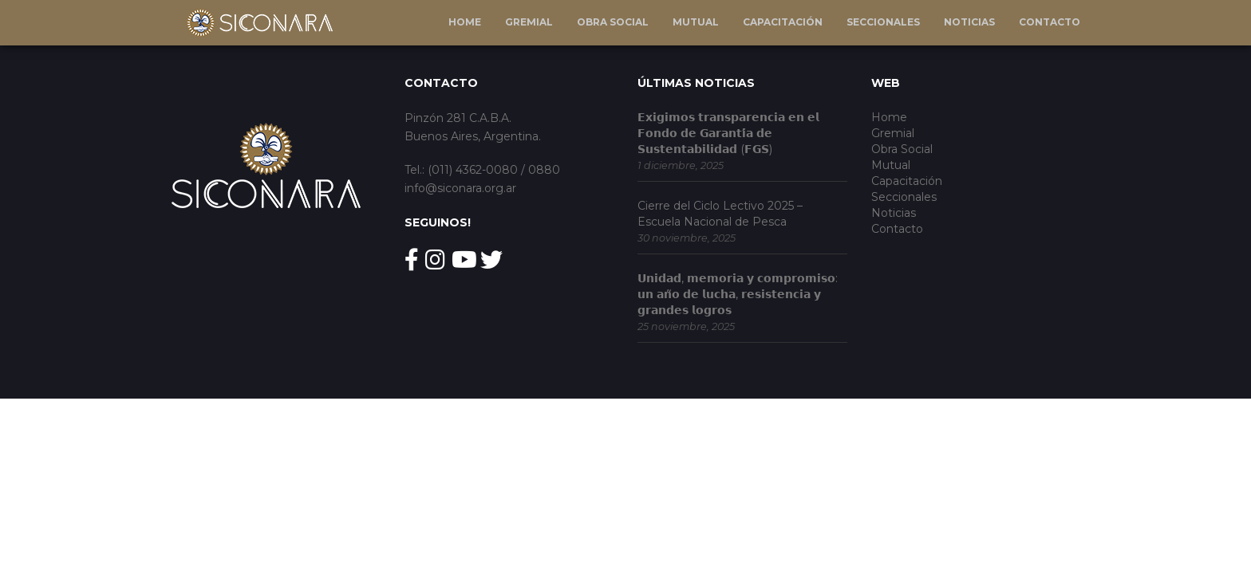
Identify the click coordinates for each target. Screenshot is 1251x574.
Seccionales (883, 22)
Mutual (696, 22)
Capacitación (783, 22)
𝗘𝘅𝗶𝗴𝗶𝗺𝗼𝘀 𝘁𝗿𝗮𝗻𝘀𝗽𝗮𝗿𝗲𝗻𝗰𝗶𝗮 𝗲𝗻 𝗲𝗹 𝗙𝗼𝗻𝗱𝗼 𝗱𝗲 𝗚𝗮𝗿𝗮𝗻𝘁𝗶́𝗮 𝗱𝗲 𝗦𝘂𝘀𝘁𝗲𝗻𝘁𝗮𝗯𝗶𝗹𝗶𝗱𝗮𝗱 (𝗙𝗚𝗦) (728, 133)
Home (464, 22)
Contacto (1049, 22)
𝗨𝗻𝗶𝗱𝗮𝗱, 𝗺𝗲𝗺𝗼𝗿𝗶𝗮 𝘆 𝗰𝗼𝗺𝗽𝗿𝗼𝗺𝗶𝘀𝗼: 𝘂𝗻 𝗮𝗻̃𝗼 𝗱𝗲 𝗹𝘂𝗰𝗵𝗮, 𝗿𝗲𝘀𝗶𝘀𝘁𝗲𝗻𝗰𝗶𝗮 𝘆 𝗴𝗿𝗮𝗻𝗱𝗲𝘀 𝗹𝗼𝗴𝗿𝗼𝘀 (737, 294)
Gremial (529, 22)
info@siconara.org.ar (460, 188)
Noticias (969, 22)
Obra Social (613, 22)
